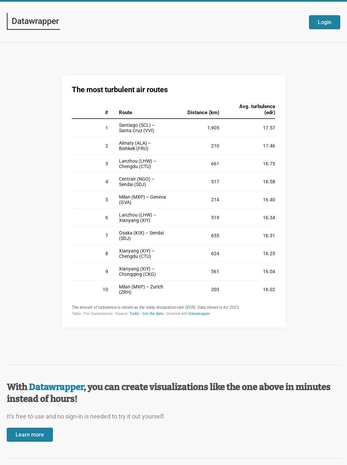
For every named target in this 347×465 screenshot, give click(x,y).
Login (324, 22)
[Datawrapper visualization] (173, 200)
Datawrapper (56, 387)
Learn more (30, 434)
